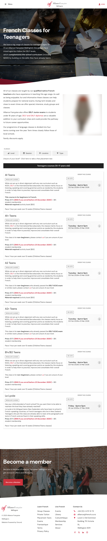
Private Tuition (43, 514)
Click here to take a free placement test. (37, 159)
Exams (40, 521)
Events (58, 511)
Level (11, 153)
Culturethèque (61, 518)
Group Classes (43, 511)
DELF (12, 186)
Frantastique (42, 524)
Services (58, 524)
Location (43, 153)
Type (60, 153)
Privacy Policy (43, 531)
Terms (39, 528)
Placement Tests (44, 518)
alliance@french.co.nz (87, 514)
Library (58, 514)
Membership (60, 521)
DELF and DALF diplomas (32, 115)
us (43, 237)
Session (27, 153)
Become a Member (10, 481)
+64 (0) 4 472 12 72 (86, 511)
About (57, 528)
